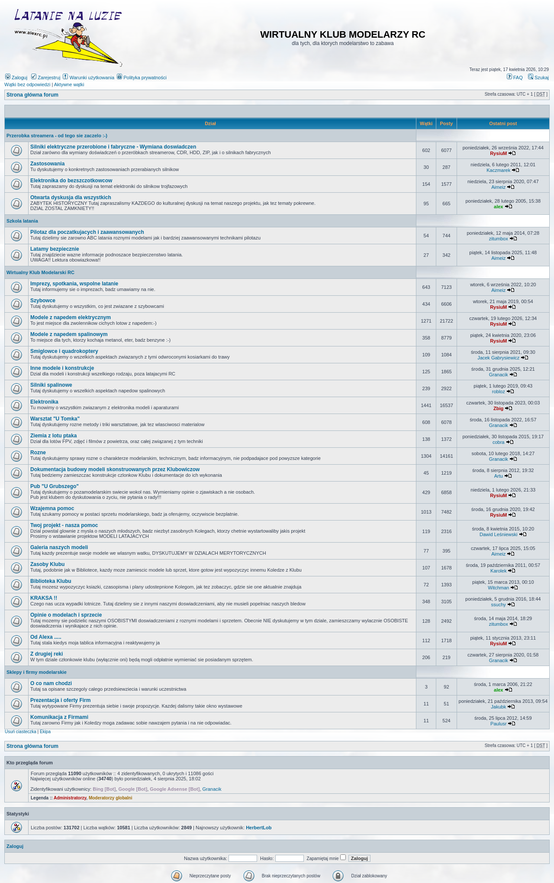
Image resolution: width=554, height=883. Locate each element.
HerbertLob (258, 827)
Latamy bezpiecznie (54, 249)
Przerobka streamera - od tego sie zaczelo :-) (56, 135)
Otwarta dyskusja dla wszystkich (70, 197)
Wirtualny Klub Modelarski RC (40, 272)
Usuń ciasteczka (20, 731)
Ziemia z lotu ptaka (53, 436)
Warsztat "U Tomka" (55, 419)
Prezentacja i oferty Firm (60, 700)
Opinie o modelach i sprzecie (66, 615)
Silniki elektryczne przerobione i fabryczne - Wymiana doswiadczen (113, 147)
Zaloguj (16, 77)
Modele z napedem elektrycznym (70, 317)
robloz (498, 391)
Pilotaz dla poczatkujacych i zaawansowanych (87, 232)
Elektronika (44, 402)
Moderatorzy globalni (110, 798)
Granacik (498, 374)
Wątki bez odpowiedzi (27, 84)
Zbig (498, 408)
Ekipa (45, 731)
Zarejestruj (45, 77)
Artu (498, 476)
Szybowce (42, 301)
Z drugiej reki (46, 654)
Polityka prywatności (142, 77)
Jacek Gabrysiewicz (498, 357)
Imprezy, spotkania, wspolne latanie (74, 284)
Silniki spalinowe (51, 385)
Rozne (38, 453)
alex (498, 206)
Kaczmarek (498, 170)
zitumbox (498, 238)
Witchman (498, 587)
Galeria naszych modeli (59, 547)
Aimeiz (498, 187)
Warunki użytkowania (88, 77)
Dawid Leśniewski (498, 534)
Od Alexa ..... (45, 637)
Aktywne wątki (69, 84)
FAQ (515, 77)
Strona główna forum (32, 95)
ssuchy (498, 604)
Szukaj (538, 77)
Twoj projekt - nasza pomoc (64, 525)
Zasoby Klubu (47, 564)
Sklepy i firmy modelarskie (36, 672)
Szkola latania (22, 220)
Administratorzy (70, 798)
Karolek (498, 570)
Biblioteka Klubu (50, 581)
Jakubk (498, 706)
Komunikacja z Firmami (59, 717)
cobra (499, 442)
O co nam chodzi (51, 683)
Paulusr (498, 723)
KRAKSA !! (43, 598)
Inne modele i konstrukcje (62, 368)
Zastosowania (47, 164)
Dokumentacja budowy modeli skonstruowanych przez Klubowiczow (115, 469)
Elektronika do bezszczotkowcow (71, 181)
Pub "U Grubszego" (54, 486)
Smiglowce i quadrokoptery (64, 351)
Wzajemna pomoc (52, 508)
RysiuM (498, 153)
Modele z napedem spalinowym (69, 334)
